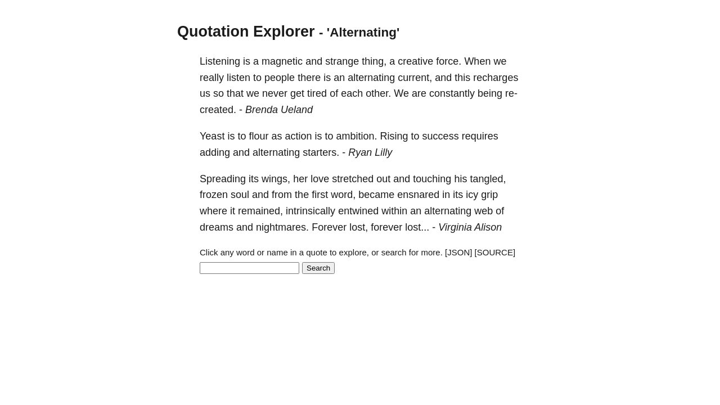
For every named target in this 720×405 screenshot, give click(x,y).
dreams (216, 227)
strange (342, 61)
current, (415, 77)
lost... (417, 227)
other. (378, 93)
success (440, 136)
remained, (260, 211)
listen (238, 77)
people (279, 77)
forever (386, 227)
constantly (452, 93)
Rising (394, 136)
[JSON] (458, 252)
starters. (321, 152)
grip (489, 194)
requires (480, 136)
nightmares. (282, 227)
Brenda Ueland (279, 109)
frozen (214, 194)
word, (343, 194)
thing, (374, 61)
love (319, 178)
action (298, 136)
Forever (329, 227)
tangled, (488, 178)
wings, (276, 178)
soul (240, 194)
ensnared (418, 194)
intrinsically (310, 211)
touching (432, 178)
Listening (220, 61)
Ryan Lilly (370, 152)
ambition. (356, 136)
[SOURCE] (495, 252)
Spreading (223, 178)
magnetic (282, 61)
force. (448, 61)
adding (215, 152)
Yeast (212, 136)
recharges (495, 77)
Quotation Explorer (246, 31)
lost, (358, 227)
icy (472, 194)
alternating (371, 77)
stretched (353, 178)
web (483, 211)
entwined (358, 211)
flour (258, 136)
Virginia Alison (470, 227)
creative (415, 61)
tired (317, 93)
